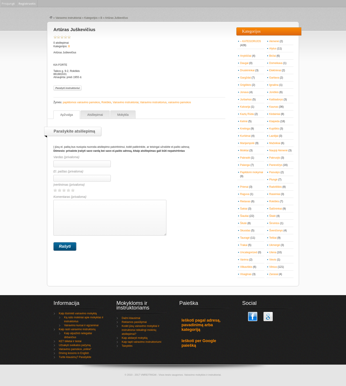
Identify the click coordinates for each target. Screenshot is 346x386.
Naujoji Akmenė (278, 150)
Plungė (273, 179)
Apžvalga (66, 114)
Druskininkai (247, 70)
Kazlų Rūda (247, 114)
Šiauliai (244, 215)
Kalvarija (245, 106)
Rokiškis (106, 102)
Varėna (244, 259)
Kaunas (273, 106)
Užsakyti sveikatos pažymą (75, 345)
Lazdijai (273, 135)
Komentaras (109, 215)
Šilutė (243, 223)
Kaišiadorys (276, 99)
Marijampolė (247, 143)
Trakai (243, 245)
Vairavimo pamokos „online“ (75, 349)
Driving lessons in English (74, 353)
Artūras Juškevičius (74, 29)
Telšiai (272, 237)
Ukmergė (274, 245)
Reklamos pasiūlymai (134, 322)
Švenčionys (276, 230)
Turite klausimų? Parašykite (75, 357)
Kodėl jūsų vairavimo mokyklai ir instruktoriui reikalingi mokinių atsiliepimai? (141, 329)
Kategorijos (91, 17)
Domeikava (275, 63)
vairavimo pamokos (179, 102)
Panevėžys (275, 165)
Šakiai (243, 208)
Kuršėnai (245, 135)
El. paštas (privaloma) (68, 171)
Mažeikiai (274, 143)
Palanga (245, 165)
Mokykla (122, 114)
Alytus (272, 48)
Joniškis (274, 92)
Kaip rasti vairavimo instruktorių (77, 329)
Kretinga (245, 128)
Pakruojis (274, 157)
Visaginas (246, 274)
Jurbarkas (246, 99)
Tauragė (245, 237)
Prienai (244, 186)
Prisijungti (8, 4)
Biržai (272, 55)
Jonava (244, 92)
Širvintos (274, 223)
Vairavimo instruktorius (153, 102)
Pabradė (245, 157)
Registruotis (27, 4)
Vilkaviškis (246, 266)
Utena (272, 252)
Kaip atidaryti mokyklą (135, 337)
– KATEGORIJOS (250, 41)
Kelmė (244, 121)
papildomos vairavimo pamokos (81, 102)
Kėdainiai (274, 114)
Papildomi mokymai (251, 172)
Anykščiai (245, 55)
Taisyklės (127, 345)
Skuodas (245, 230)
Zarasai (273, 274)
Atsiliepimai (95, 114)
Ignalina (273, 84)
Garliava (274, 77)
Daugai (244, 63)
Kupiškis (274, 128)
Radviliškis (275, 186)
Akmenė (274, 41)
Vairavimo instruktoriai (68, 17)
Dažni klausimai (131, 318)
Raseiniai (274, 194)
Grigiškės (245, 84)
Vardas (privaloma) (66, 157)
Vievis (272, 259)
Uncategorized (248, 252)
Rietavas (245, 201)
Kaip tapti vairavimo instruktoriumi (141, 341)
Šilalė (272, 215)
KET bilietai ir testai (70, 341)
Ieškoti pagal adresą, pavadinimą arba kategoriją (201, 325)
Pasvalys (274, 172)
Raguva (244, 194)
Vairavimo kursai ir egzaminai (81, 325)
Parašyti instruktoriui (67, 88)
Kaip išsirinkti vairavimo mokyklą (78, 313)
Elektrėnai (275, 70)
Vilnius (273, 266)
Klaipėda (274, 121)
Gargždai (245, 77)
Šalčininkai (275, 208)
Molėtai (244, 150)
